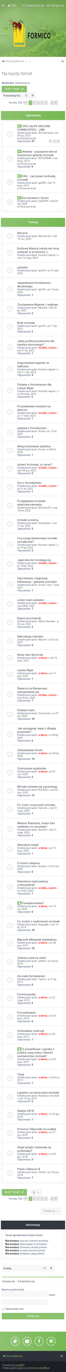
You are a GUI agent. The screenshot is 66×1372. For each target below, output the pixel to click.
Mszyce (22, 233)
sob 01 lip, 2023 (25, 350)
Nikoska (42, 307)
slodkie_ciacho (47, 347)
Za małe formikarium (31, 976)
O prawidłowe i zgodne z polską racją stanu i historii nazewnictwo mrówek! (36, 1052)
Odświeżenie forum (30, 750)
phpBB (20, 1365)
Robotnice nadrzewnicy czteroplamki (32, 883)
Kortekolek (44, 523)
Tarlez (41, 979)
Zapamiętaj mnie (14, 1308)
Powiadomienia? (33, 903)
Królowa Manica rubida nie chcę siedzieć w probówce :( (38, 250)
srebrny (42, 657)
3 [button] (38, 102)
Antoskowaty (45, 132)
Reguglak (43, 924)
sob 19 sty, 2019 (28, 1098)
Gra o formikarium (29, 483)
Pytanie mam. (26, 710)
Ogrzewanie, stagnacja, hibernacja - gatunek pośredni (37, 579)
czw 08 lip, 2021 (26, 606)
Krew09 (42, 829)
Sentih (42, 1172)
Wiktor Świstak (46, 621)
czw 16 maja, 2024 (27, 257)
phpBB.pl (44, 1368)
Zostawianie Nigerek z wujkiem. (38, 304)
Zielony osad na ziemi (31, 958)
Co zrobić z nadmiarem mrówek (38, 921)
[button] (25, 103)
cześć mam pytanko (30, 600)
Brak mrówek (26, 323)
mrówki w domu (27, 520)
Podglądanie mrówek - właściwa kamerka (32, 502)
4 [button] (42, 102)
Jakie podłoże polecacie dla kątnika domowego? (35, 342)
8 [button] (52, 102)
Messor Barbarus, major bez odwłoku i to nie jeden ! (36, 824)
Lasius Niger (25, 670)
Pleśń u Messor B (28, 1169)
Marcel (42, 639)
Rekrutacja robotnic (30, 636)
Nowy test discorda (30, 654)
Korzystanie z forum (35, 198)
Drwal (41, 431)
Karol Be (43, 808)
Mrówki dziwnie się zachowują (37, 786)
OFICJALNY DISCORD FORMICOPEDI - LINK (33, 127)
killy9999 (43, 201)
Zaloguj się (8, 1281)
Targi (20, 1074)
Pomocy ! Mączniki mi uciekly (36, 1129)
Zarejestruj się (26, 1281)
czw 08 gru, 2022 (26, 470)
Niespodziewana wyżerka (34, 446)
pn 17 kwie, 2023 (26, 415)
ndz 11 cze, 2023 (26, 372)
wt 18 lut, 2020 (25, 890)
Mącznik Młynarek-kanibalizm (37, 939)
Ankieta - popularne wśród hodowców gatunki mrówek (37, 153)
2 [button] (34, 102)
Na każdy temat (17, 73)
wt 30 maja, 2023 (26, 394)
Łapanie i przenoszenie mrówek (38, 1092)
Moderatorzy (22, 83)
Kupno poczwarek (29, 618)
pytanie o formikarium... (33, 428)
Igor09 (41, 270)
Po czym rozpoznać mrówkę (36, 805)
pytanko (22, 267)
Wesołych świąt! (28, 845)
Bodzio (42, 866)
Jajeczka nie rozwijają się (34, 560)
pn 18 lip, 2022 (25, 566)
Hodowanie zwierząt (30, 1031)
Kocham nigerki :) (47, 255)
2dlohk (42, 961)
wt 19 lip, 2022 (25, 547)
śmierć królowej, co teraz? (34, 464)
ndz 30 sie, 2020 (26, 697)
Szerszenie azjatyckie (31, 768)
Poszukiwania (26, 1012)
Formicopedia (26, 994)
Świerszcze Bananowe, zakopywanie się (32, 690)
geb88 (41, 182)
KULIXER (43, 789)
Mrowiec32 (44, 236)
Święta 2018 (25, 1111)
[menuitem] (12, 5)
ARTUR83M (44, 158)
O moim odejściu (28, 863)
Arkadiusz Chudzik (48, 1095)
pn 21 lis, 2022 (25, 488)
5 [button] (46, 102)
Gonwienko (44, 713)
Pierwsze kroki (28, 138)
